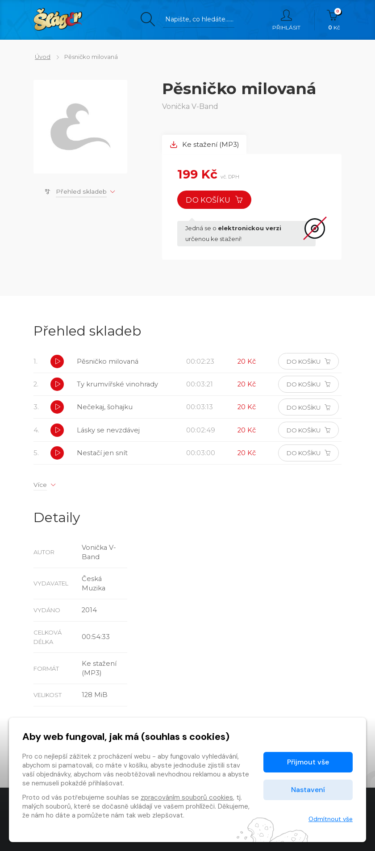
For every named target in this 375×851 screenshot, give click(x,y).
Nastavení (308, 789)
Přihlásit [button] (286, 20)
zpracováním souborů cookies (187, 797)
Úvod (41, 56)
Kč (334, 20)
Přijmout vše (308, 762)
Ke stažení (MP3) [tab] (205, 145)
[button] (57, 362)
